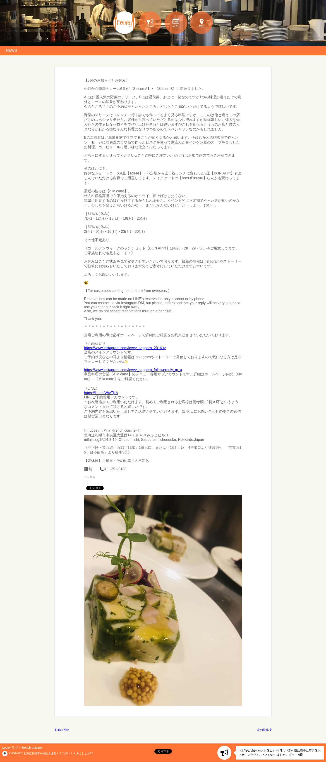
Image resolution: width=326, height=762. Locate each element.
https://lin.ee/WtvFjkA (101, 393)
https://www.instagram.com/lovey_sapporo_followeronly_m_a (133, 370)
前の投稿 (61, 729)
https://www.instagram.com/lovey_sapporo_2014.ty (125, 348)
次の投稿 (264, 729)
